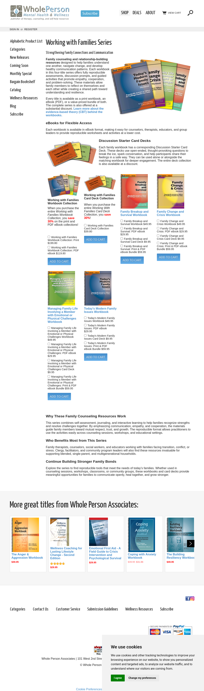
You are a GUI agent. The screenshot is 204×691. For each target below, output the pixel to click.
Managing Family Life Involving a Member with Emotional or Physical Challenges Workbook (63, 315)
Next (190, 543)
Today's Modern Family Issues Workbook (100, 310)
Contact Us (40, 609)
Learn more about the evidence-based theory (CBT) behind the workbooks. (75, 112)
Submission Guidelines (102, 609)
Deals (137, 13)
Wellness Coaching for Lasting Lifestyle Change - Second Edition (66, 553)
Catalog (15, 90)
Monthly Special (21, 74)
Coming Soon (19, 66)
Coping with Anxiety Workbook (142, 556)
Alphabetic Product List (26, 41)
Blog (13, 106)
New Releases (19, 57)
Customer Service (68, 609)
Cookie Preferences (89, 689)
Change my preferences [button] (142, 677)
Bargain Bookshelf (22, 82)
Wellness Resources (24, 98)
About (150, 13)
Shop (125, 13)
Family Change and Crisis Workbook (170, 213)
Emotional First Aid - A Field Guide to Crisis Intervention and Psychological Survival (105, 553)
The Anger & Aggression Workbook (27, 556)
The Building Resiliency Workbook (182, 556)
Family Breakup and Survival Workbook (134, 213)
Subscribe (16, 114)
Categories (17, 49)
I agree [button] (118, 677)
